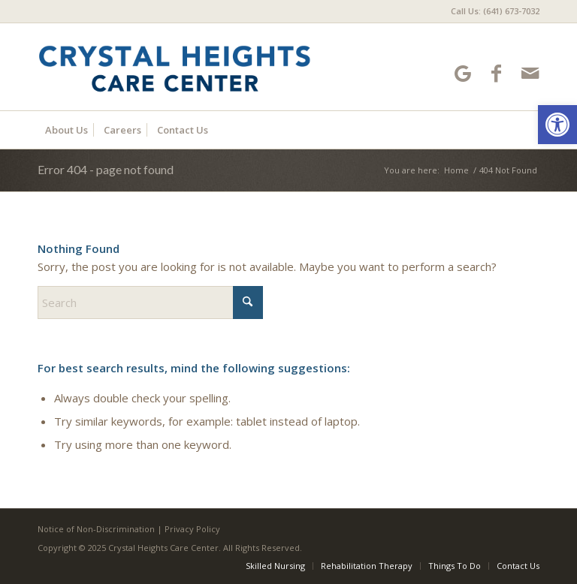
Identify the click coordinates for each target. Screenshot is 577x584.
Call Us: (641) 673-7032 (495, 11)
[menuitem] (491, 11)
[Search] (150, 302)
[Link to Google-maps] (462, 73)
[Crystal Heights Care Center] (174, 66)
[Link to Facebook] (496, 73)
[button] (557, 124)
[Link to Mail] (530, 73)
